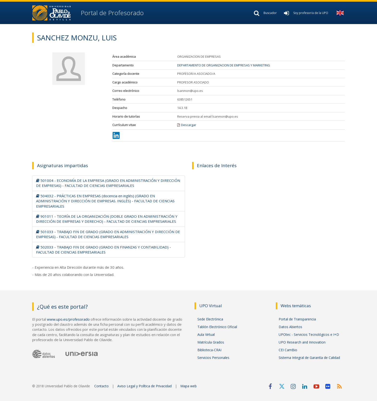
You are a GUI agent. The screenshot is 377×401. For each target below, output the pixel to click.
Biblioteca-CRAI (209, 350)
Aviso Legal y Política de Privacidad (144, 386)
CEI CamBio (288, 350)
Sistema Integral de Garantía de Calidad (309, 357)
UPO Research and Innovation (302, 342)
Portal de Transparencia (297, 319)
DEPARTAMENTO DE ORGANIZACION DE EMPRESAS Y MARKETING (223, 65)
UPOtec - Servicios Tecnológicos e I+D (309, 334)
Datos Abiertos (290, 327)
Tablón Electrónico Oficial (217, 327)
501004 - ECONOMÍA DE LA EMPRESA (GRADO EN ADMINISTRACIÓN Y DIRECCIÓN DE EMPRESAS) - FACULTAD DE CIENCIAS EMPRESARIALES (108, 183)
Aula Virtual (206, 334)
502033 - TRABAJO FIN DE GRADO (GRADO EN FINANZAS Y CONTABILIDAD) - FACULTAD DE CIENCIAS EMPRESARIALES (103, 250)
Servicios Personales (213, 357)
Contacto (101, 386)
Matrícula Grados (210, 342)
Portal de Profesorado (111, 12)
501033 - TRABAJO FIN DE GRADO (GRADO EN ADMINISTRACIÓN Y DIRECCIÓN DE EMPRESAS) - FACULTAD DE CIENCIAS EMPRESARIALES (108, 234)
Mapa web (188, 386)
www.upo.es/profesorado (68, 319)
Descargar (188, 125)
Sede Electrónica (210, 319)
